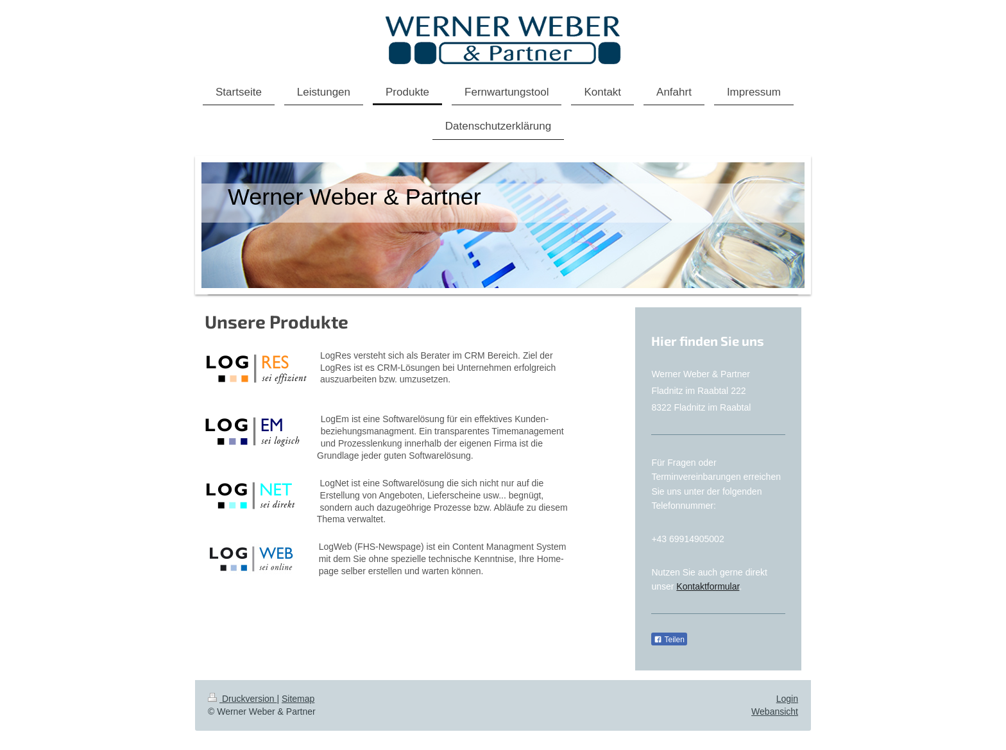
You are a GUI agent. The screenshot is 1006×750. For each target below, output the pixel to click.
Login (787, 699)
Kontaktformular (707, 586)
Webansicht (774, 711)
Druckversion (242, 699)
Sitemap (298, 699)
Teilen (669, 639)
